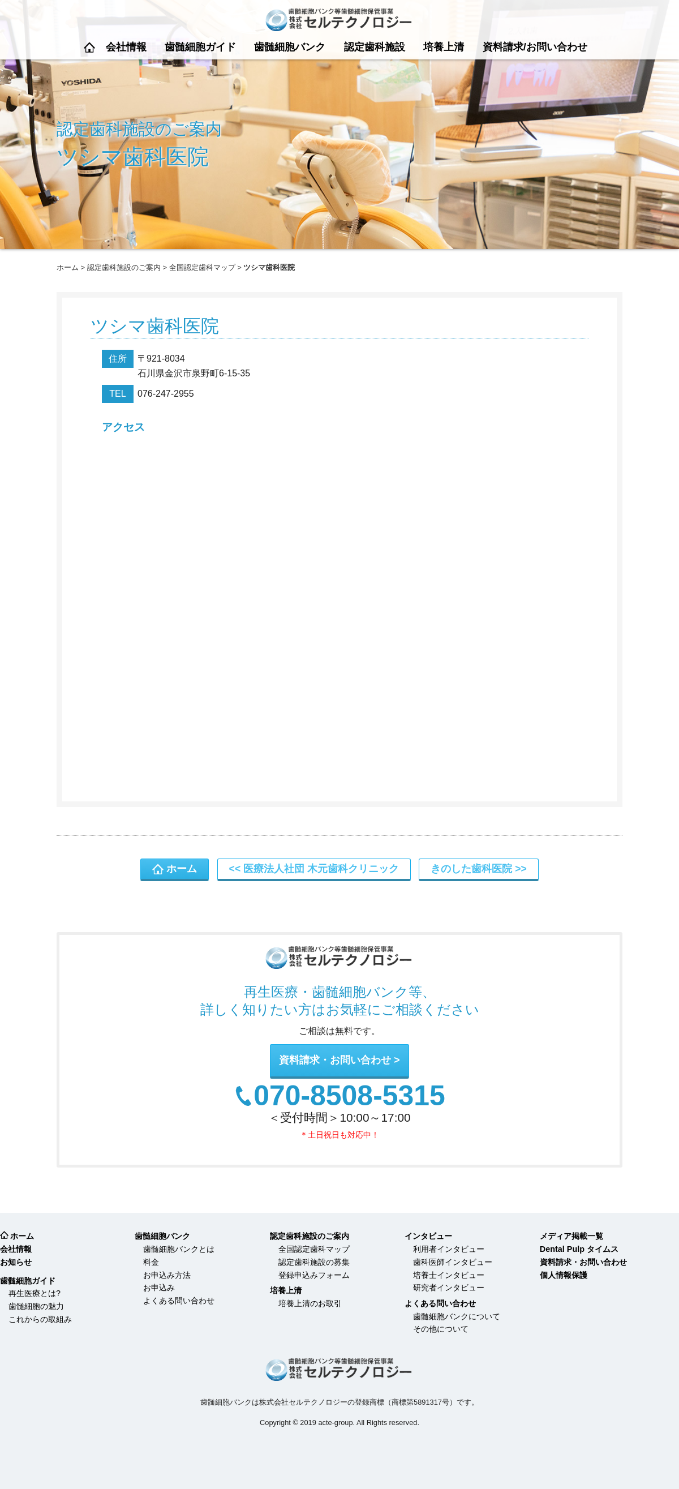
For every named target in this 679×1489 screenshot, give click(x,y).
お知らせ (16, 1262)
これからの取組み (40, 1319)
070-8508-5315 (349, 1096)
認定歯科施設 (374, 47)
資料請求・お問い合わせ (335, 1060)
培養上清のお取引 (310, 1303)
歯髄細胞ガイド (200, 47)
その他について (441, 1328)
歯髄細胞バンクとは (178, 1249)
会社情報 (126, 47)
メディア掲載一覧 (571, 1236)
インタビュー (428, 1236)
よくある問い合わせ (178, 1300)
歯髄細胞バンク (289, 47)
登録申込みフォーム (314, 1275)
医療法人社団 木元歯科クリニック (321, 868)
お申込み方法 (167, 1275)
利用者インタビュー (448, 1249)
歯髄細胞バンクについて (456, 1316)
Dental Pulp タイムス (579, 1249)
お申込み (159, 1287)
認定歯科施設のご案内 (124, 267)
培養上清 (443, 47)
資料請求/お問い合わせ (535, 47)
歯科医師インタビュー (452, 1262)
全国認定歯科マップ (202, 267)
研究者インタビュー (448, 1287)
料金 (151, 1262)
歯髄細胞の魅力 (36, 1306)
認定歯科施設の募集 (314, 1262)
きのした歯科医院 (471, 868)
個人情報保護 (563, 1275)
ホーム (89, 47)
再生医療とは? (34, 1293)
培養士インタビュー (448, 1275)
